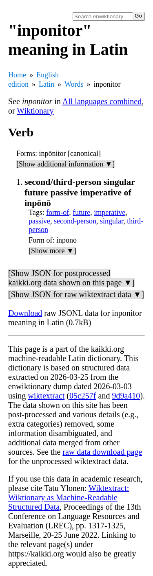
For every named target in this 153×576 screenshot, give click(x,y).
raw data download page (102, 451)
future (81, 212)
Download (25, 313)
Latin (46, 84)
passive (39, 221)
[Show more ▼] (52, 251)
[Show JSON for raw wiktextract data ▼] (76, 294)
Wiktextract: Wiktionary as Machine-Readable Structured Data (68, 497)
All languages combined (102, 101)
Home (17, 75)
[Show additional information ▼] (65, 164)
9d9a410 (126, 395)
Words (74, 84)
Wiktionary (35, 110)
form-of (57, 212)
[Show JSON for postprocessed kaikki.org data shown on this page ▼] (71, 278)
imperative (109, 212)
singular (111, 221)
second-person (75, 221)
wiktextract (46, 395)
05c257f (82, 395)
